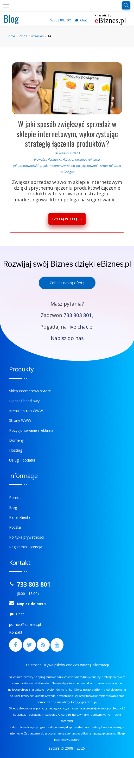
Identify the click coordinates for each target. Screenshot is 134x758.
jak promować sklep (27, 166)
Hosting (15, 450)
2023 (23, 36)
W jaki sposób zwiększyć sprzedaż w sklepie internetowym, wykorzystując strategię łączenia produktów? (67, 133)
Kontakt (15, 632)
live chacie (80, 326)
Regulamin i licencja (25, 546)
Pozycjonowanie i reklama (81, 159)
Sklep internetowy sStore (30, 390)
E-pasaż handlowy (24, 400)
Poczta (15, 527)
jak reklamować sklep (59, 166)
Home (11, 36)
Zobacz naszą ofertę (67, 282)
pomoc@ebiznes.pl (25, 624)
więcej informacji (94, 664)
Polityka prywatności (26, 537)
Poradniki (54, 159)
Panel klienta (19, 517)
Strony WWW (20, 420)
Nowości (40, 159)
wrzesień (37, 36)
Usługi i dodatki (22, 460)
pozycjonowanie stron (92, 166)
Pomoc (15, 497)
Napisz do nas (67, 338)
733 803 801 (61, 20)
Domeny (16, 440)
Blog (13, 507)
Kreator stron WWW (26, 410)
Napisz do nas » (32, 603)
